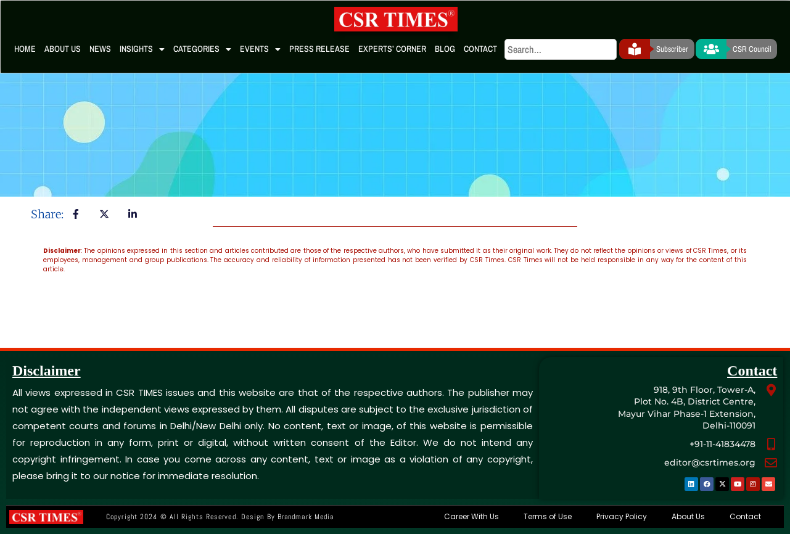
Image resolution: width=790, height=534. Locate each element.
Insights (142, 49)
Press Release (319, 48)
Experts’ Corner (392, 48)
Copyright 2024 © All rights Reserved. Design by (220, 517)
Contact (480, 48)
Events (260, 49)
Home (25, 48)
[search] (560, 49)
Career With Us (471, 516)
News (100, 48)
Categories (202, 49)
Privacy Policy (621, 516)
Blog (445, 48)
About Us (62, 48)
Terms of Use (548, 516)
